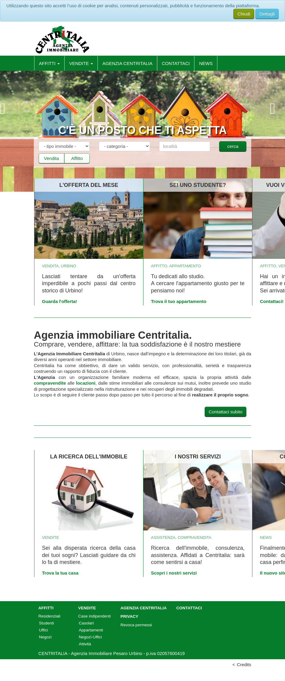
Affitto (77, 158)
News (206, 63)
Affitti (49, 63)
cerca (233, 146)
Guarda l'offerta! (59, 301)
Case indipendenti (94, 616)
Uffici (43, 630)
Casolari (86, 623)
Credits (244, 664)
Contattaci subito (225, 411)
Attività (85, 644)
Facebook (246, 42)
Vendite (81, 63)
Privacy (129, 616)
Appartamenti (91, 630)
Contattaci (176, 63)
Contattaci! (271, 301)
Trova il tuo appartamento (178, 301)
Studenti (46, 623)
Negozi (45, 637)
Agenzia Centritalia (127, 63)
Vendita (51, 158)
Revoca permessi (136, 625)
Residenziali (49, 616)
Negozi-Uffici (90, 637)
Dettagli (267, 13)
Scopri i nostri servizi (174, 572)
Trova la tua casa (60, 572)
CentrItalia (62, 39)
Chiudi (243, 13)
